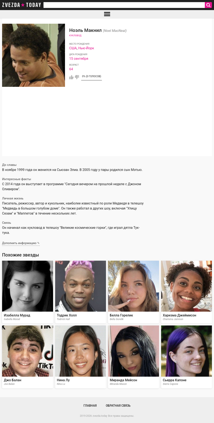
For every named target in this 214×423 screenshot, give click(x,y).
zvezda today (21, 5)
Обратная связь (118, 405)
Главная (90, 405)
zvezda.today (100, 415)
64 (71, 69)
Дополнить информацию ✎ (21, 243)
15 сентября (78, 59)
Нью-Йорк (86, 48)
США (73, 48)
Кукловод (75, 35)
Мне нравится (71, 77)
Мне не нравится (77, 77)
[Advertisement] (107, 126)
